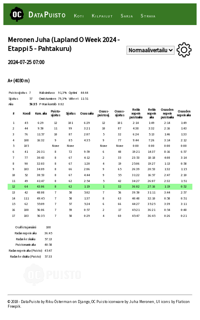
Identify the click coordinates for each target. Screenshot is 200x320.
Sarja (127, 15)
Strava (148, 15)
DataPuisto (47, 14)
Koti (79, 15)
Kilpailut (102, 15)
